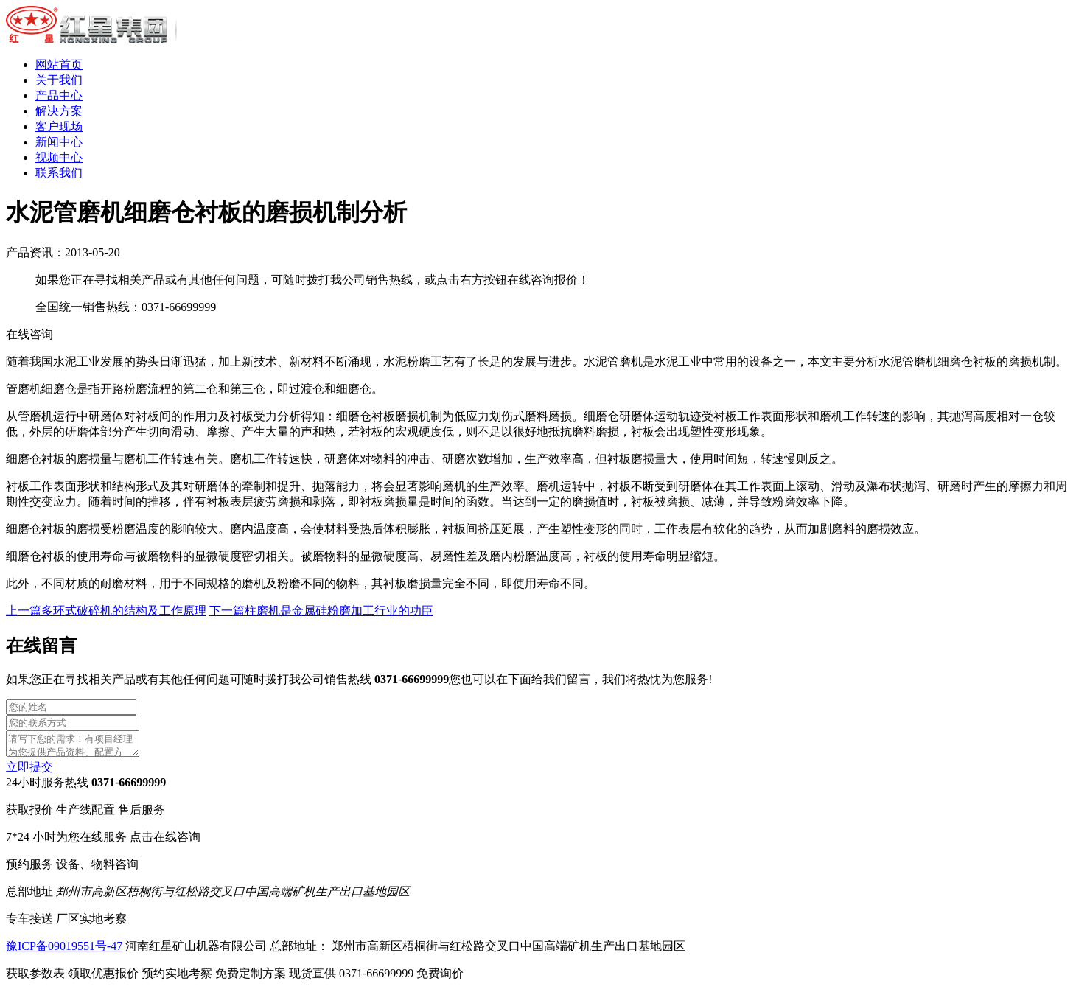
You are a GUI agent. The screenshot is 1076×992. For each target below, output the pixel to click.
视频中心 (59, 157)
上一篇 (106, 610)
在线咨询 (29, 334)
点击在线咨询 (165, 841)
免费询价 (440, 977)
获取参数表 (74, 977)
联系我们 (59, 173)
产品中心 (59, 95)
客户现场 (59, 126)
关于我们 (59, 80)
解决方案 (59, 111)
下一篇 (321, 610)
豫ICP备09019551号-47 (64, 950)
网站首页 (59, 64)
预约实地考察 (215, 977)
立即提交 (29, 771)
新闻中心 (59, 142)
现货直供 (352, 977)
